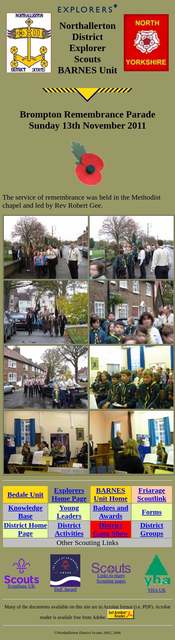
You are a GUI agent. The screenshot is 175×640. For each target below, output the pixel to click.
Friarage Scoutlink (151, 494)
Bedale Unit (25, 494)
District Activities (69, 529)
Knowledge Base (25, 512)
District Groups (151, 529)
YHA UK (157, 588)
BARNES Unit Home (111, 494)
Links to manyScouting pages (111, 576)
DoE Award (65, 587)
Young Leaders (69, 512)
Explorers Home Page (69, 494)
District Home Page (25, 529)
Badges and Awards (110, 512)
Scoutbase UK (21, 584)
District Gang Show (110, 529)
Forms (152, 512)
